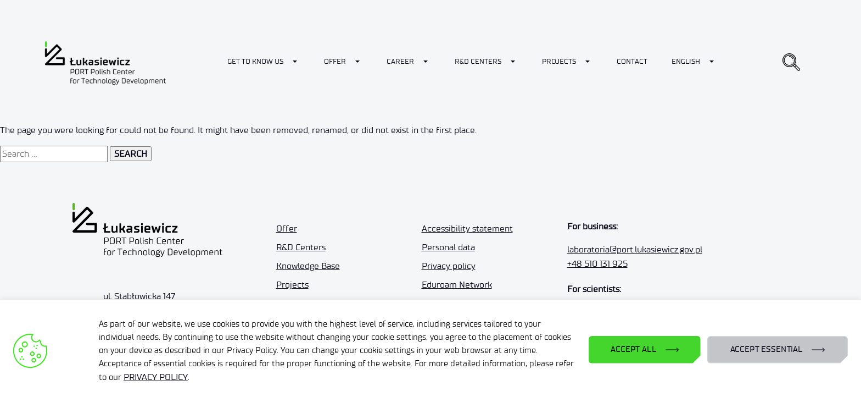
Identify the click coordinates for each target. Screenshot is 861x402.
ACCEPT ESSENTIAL (766, 349)
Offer (335, 61)
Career (400, 61)
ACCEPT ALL (633, 349)
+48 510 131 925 (597, 263)
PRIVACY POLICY (156, 377)
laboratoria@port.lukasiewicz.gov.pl (634, 249)
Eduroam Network (457, 284)
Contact (632, 61)
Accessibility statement (467, 228)
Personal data (448, 247)
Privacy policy (449, 266)
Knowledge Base (308, 266)
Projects (559, 61)
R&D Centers (478, 61)
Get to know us (255, 61)
